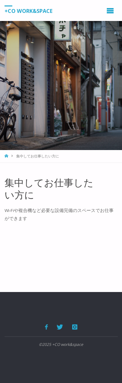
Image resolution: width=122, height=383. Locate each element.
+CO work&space (28, 10)
